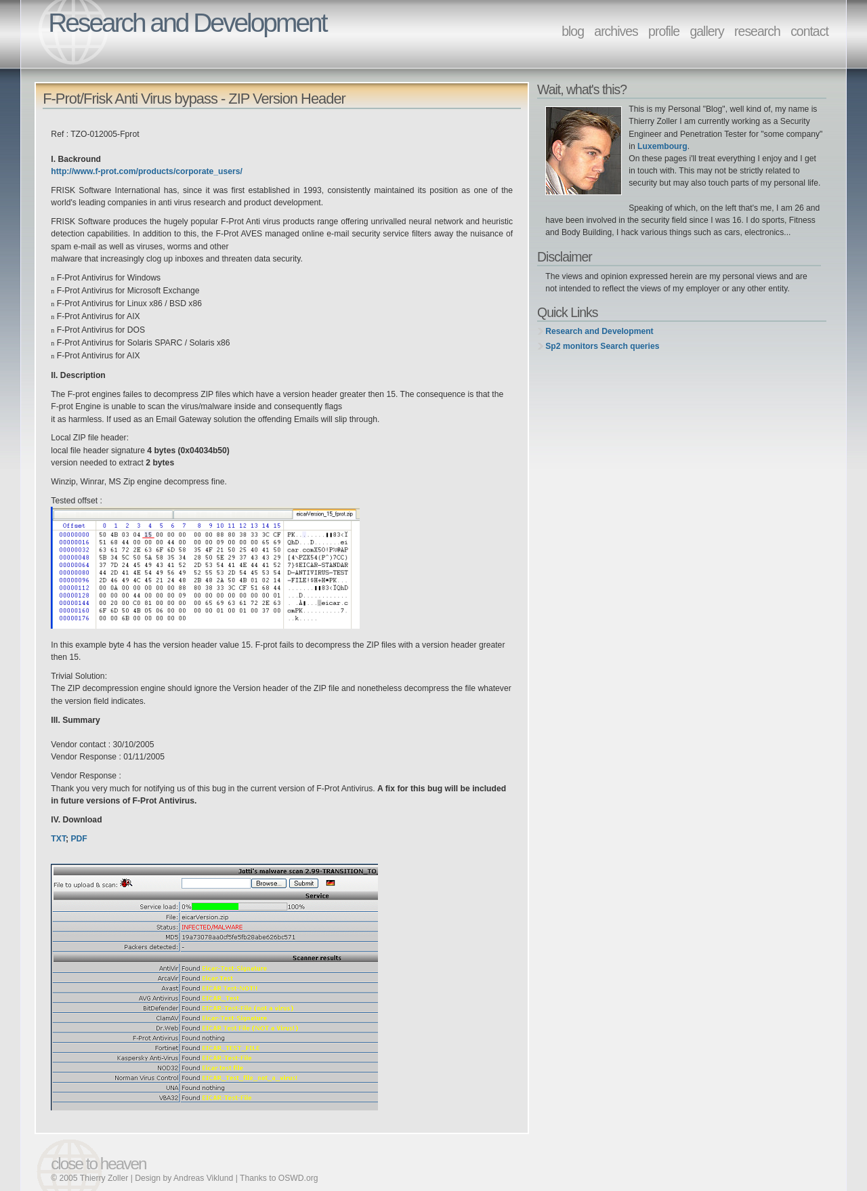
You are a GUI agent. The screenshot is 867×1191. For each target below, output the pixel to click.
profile (663, 31)
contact (809, 31)
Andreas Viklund (203, 1178)
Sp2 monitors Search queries (602, 346)
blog (573, 31)
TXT (58, 838)
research (757, 31)
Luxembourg (662, 146)
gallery (706, 31)
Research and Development (599, 331)
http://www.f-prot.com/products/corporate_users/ (146, 171)
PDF (78, 838)
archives (615, 31)
